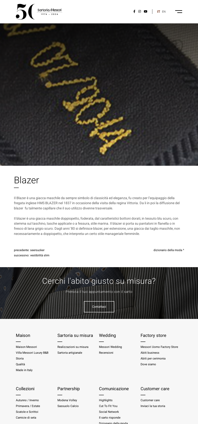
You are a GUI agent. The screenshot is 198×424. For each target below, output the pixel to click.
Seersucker (37, 250)
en (164, 12)
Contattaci (99, 306)
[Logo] (39, 12)
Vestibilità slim (39, 255)
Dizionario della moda (168, 250)
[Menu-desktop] (178, 11)
